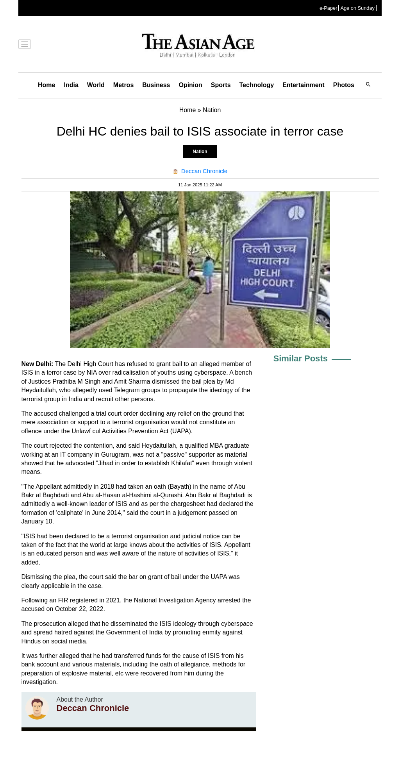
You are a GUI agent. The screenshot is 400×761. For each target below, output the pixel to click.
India (71, 85)
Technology (256, 85)
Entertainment (303, 85)
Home (46, 85)
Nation (200, 151)
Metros (123, 85)
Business (156, 85)
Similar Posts (300, 358)
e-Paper (329, 8)
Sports (221, 85)
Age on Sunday (357, 8)
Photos (343, 85)
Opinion (190, 85)
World (96, 85)
